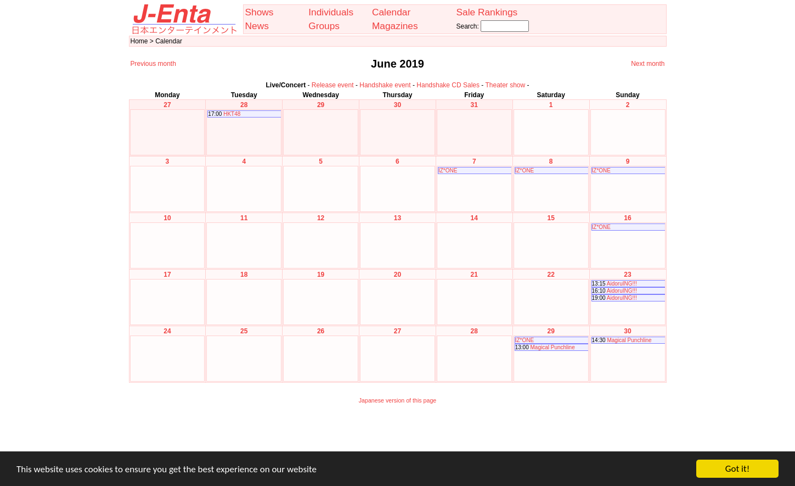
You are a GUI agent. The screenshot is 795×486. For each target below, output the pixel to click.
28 (243, 105)
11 (243, 218)
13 (397, 218)
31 (474, 105)
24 (167, 331)
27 (167, 105)
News (257, 25)
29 (320, 105)
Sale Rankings (486, 12)
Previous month (153, 64)
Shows (259, 12)
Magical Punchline (553, 347)
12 (320, 218)
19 (320, 274)
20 (397, 274)
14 (474, 218)
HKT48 (231, 114)
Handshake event (384, 85)
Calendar (391, 12)
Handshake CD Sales (448, 85)
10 (167, 218)
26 (320, 331)
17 (167, 274)
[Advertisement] (398, 435)
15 (550, 218)
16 (627, 218)
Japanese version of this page (398, 400)
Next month (647, 64)
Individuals (330, 12)
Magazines (395, 25)
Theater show (505, 85)
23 (627, 274)
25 (243, 331)
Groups (324, 25)
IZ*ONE (447, 170)
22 (550, 274)
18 (243, 274)
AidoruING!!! (622, 284)
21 (474, 274)
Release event (333, 85)
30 (397, 105)
